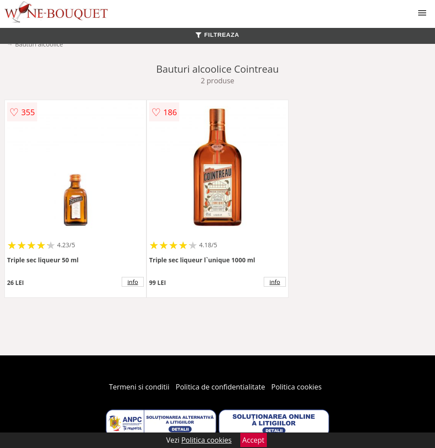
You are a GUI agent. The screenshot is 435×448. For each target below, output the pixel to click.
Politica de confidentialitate (220, 387)
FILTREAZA (217, 34)
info (132, 282)
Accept (254, 440)
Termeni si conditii (139, 387)
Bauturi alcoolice (39, 44)
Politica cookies (296, 387)
